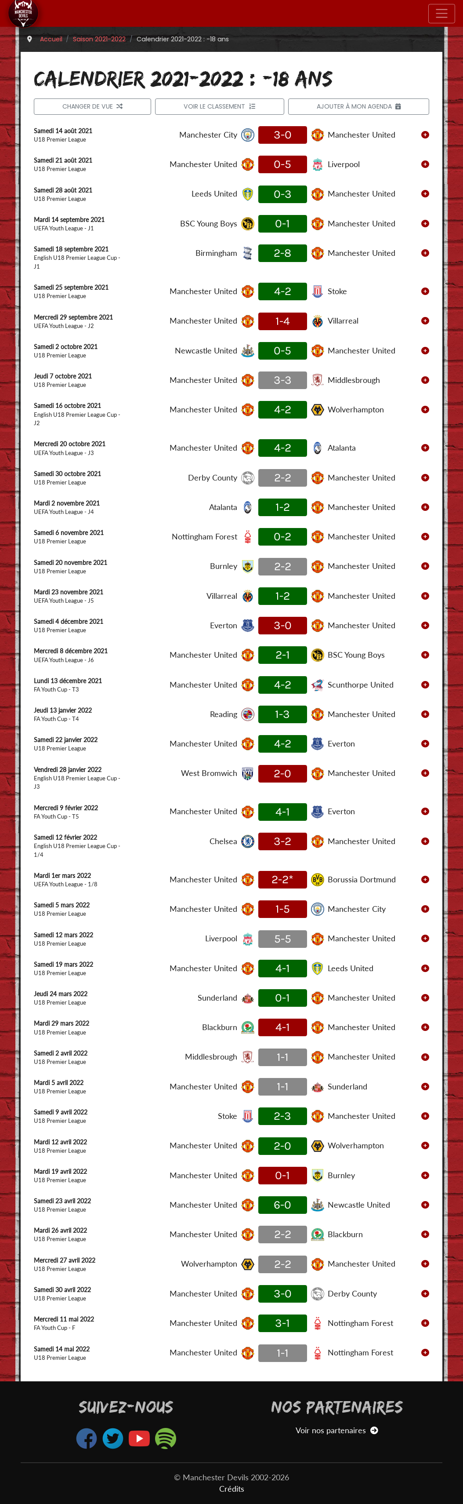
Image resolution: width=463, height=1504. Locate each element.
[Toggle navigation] (441, 13)
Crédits (231, 1488)
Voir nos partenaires (337, 1430)
